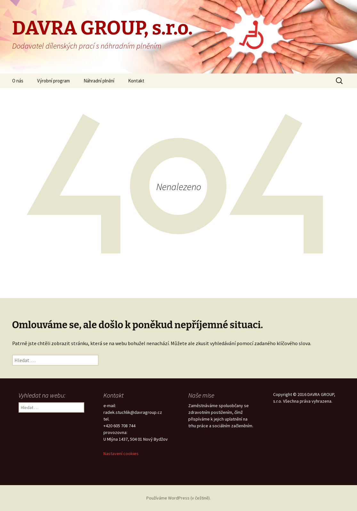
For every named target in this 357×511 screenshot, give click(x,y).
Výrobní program (53, 81)
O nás (17, 81)
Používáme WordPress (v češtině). (178, 498)
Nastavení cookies (121, 453)
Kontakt (136, 81)
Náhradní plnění (99, 81)
